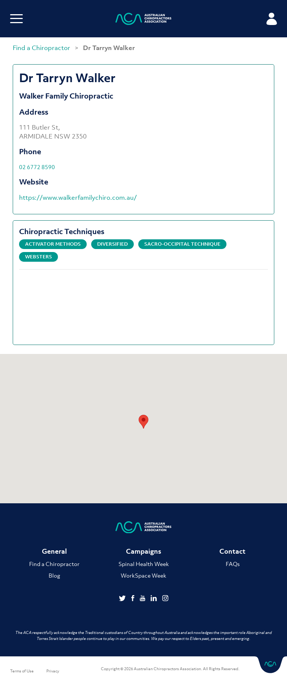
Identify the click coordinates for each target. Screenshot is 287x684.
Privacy (52, 671)
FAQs (233, 564)
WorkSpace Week (143, 575)
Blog (54, 575)
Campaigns (143, 551)
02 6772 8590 (37, 167)
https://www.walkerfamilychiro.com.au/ (78, 197)
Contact (232, 551)
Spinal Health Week (143, 564)
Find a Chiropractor (42, 48)
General (54, 551)
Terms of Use (22, 671)
